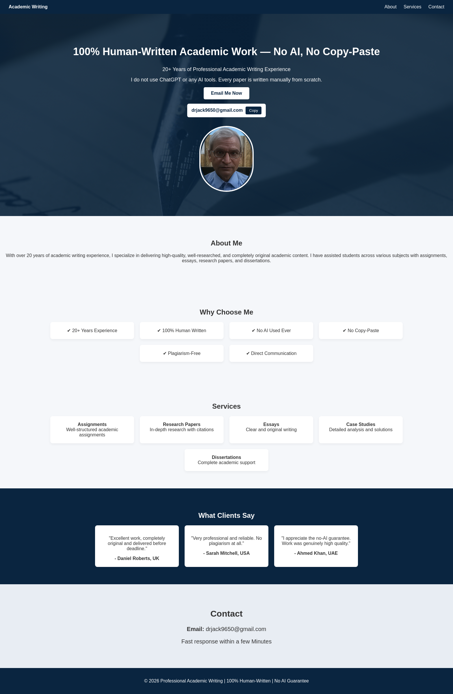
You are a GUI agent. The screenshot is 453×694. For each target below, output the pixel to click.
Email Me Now (226, 93)
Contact (436, 6)
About (391, 6)
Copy (253, 110)
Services (412, 6)
